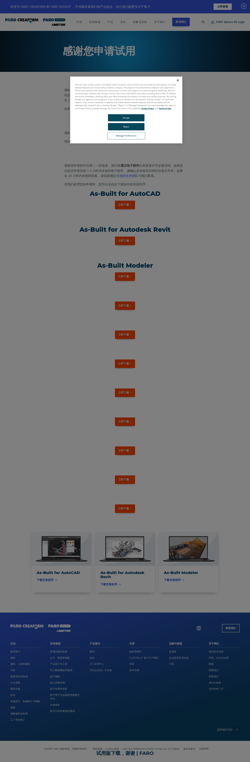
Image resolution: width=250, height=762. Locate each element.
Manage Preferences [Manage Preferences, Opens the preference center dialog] (126, 135)
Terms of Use (165, 108)
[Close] (178, 80)
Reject (126, 126)
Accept (126, 117)
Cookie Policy (147, 108)
